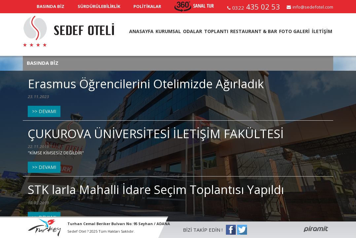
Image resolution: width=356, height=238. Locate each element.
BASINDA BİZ (50, 6)
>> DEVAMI (44, 111)
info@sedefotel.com (313, 7)
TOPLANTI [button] (216, 31)
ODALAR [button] (192, 31)
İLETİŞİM (322, 31)
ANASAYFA (141, 31)
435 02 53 (256, 7)
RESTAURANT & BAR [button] (253, 31)
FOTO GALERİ (294, 31)
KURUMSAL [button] (168, 31)
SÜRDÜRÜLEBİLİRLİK (99, 6)
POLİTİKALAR (147, 6)
